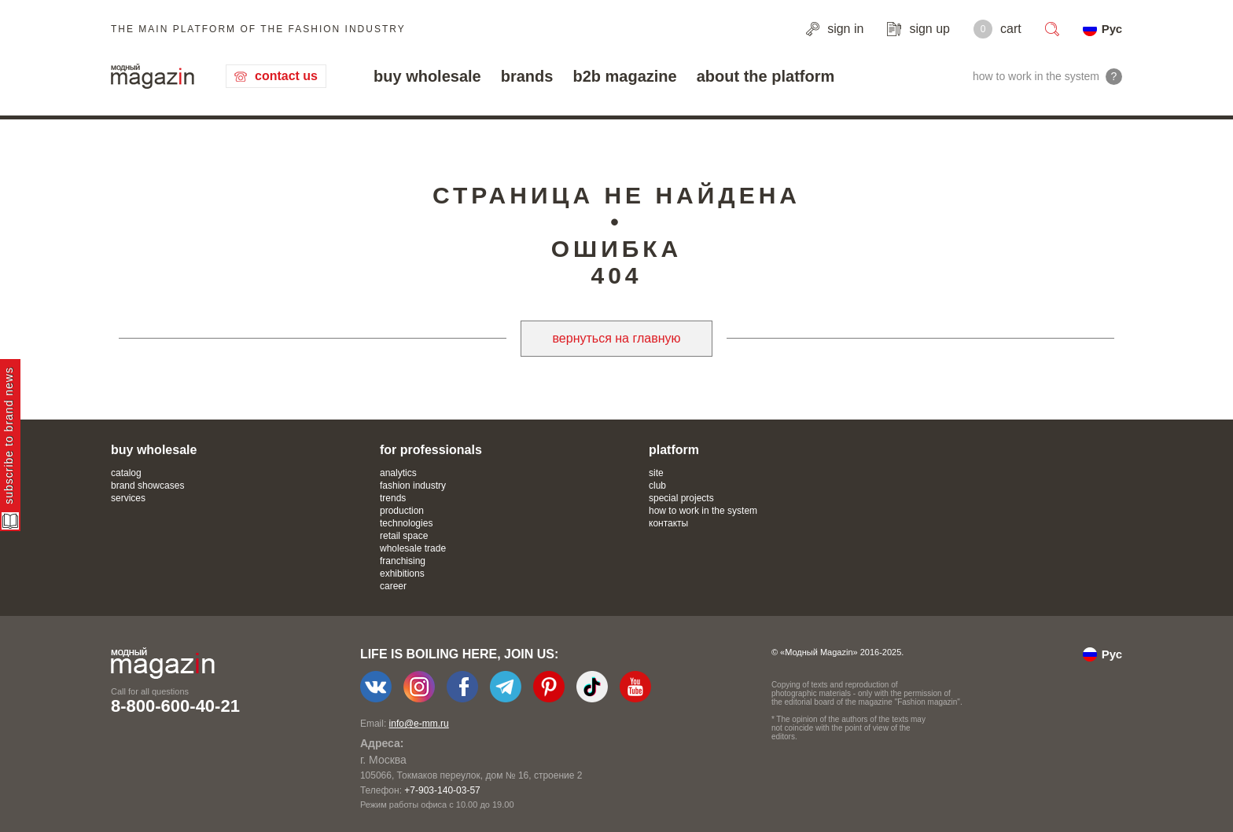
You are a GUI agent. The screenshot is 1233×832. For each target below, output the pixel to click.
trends (393, 498)
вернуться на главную (617, 338)
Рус (1112, 28)
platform (674, 449)
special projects (681, 498)
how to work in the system (703, 510)
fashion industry (413, 485)
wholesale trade (413, 548)
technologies (406, 523)
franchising (402, 560)
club (657, 485)
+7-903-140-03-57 (442, 790)
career (393, 586)
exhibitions (402, 573)
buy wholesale (427, 76)
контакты (668, 523)
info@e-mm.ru (419, 723)
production (402, 510)
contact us (286, 75)
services (128, 498)
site (656, 472)
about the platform (766, 76)
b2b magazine (624, 76)
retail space (404, 535)
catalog (126, 472)
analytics (398, 472)
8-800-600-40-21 (175, 706)
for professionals (431, 449)
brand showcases (147, 485)
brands (527, 76)
